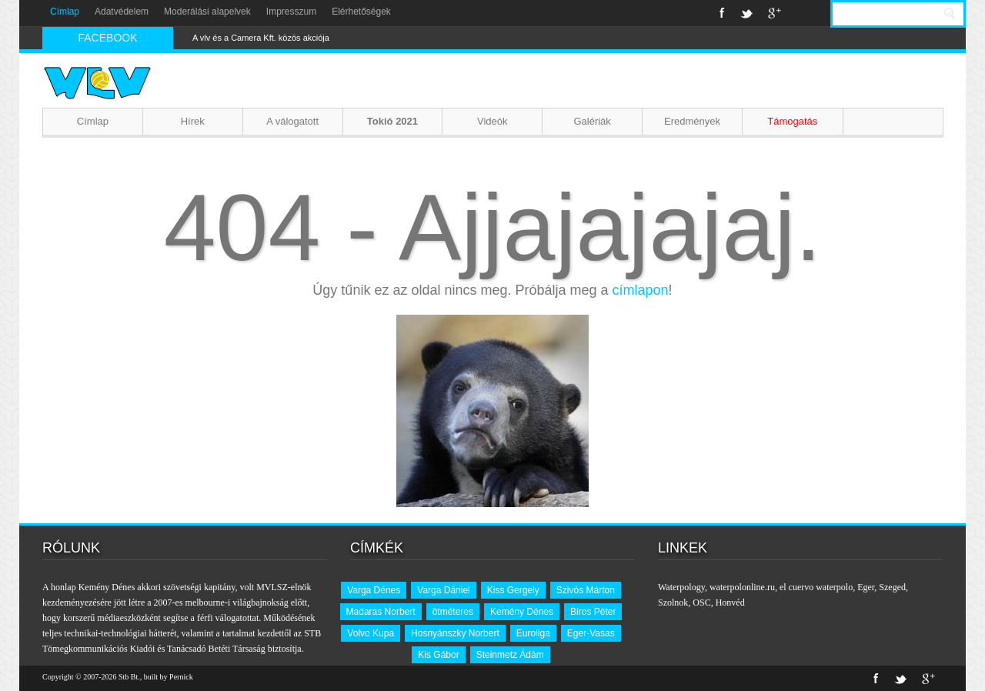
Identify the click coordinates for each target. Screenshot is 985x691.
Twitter (746, 13)
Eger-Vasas (591, 633)
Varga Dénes (373, 590)
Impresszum (291, 11)
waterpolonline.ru (742, 587)
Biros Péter (593, 611)
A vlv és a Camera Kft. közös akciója (260, 37)
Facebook (722, 13)
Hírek (193, 121)
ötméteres (452, 611)
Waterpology (681, 587)
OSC (701, 602)
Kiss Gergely (513, 590)
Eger (865, 587)
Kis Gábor (438, 654)
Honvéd (730, 602)
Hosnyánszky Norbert (455, 633)
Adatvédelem (122, 11)
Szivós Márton (585, 590)
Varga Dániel (443, 590)
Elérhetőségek (361, 11)
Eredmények (692, 121)
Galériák (591, 121)
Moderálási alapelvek (207, 11)
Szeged (892, 587)
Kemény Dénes (521, 611)
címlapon (641, 290)
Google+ (774, 13)
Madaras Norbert (381, 611)
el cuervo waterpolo (816, 587)
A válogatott (292, 121)
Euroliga (533, 633)
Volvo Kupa (370, 633)
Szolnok (673, 602)
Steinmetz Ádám (510, 654)
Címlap (64, 11)
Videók (492, 121)
